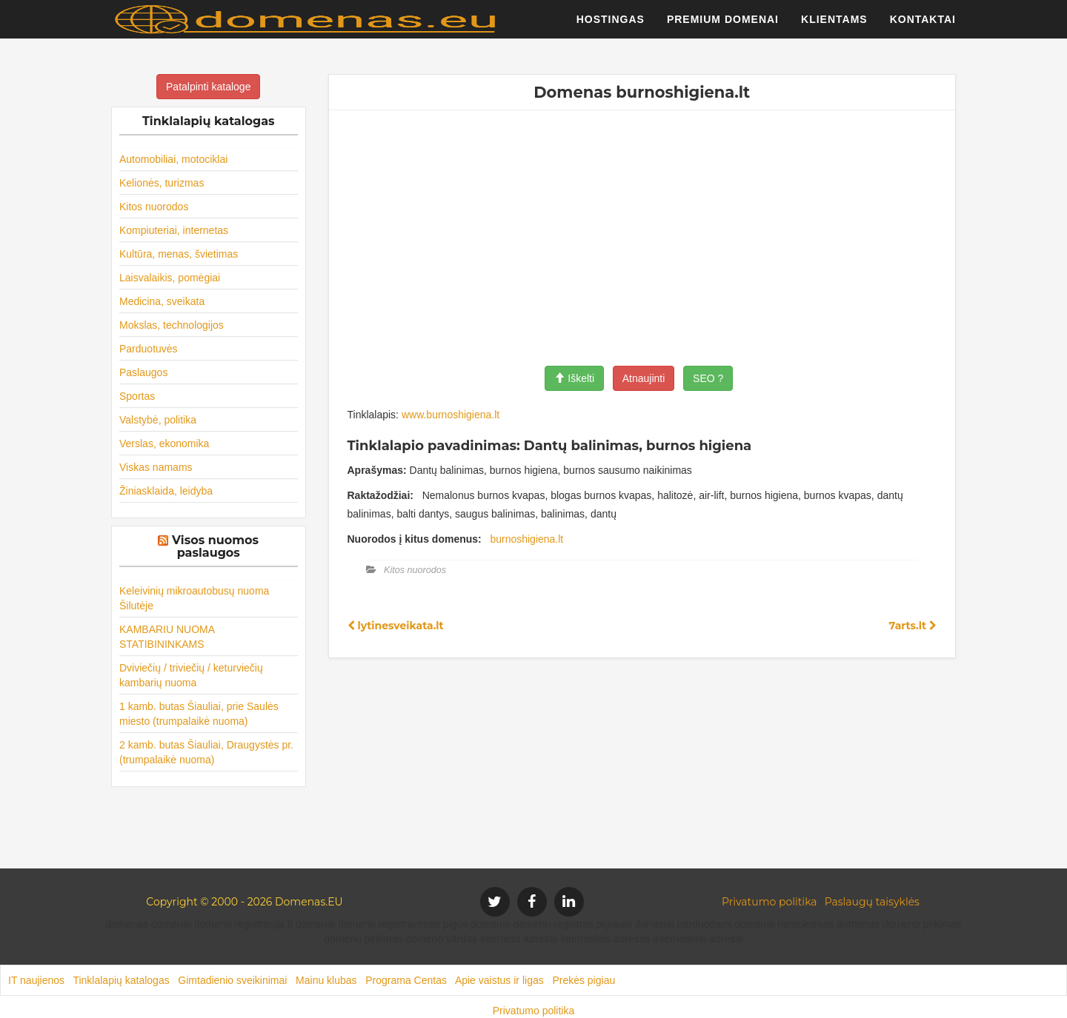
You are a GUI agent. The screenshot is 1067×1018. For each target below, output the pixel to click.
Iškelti (574, 378)
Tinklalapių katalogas (121, 980)
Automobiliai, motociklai (173, 159)
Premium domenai (723, 26)
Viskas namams (156, 467)
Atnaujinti (643, 378)
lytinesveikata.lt (396, 625)
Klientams (834, 26)
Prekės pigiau (583, 980)
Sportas (137, 396)
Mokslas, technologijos (171, 325)
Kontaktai (923, 26)
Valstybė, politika (157, 420)
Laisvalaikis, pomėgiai (169, 278)
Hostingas (610, 26)
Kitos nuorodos (153, 206)
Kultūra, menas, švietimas (178, 254)
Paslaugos (143, 372)
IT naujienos (36, 980)
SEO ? (708, 378)
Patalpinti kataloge (208, 87)
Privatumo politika (769, 901)
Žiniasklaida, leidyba (166, 491)
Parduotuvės (148, 349)
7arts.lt (912, 625)
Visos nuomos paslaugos (215, 546)
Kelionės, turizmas (161, 183)
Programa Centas (406, 980)
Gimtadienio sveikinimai (232, 980)
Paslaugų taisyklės (872, 901)
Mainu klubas (326, 980)
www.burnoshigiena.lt (450, 415)
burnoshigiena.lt (526, 539)
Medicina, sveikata (162, 301)
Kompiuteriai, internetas (173, 230)
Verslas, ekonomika (164, 443)
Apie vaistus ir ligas (499, 980)
